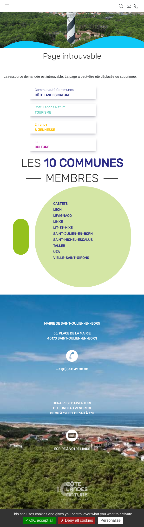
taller (59, 246)
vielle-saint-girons (71, 258)
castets (60, 204)
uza (56, 252)
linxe (58, 222)
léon (57, 210)
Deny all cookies (77, 520)
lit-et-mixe (62, 228)
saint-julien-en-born (73, 234)
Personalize (110, 520)
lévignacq (62, 216)
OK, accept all (39, 520)
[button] (7, 4)
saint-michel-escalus (73, 240)
